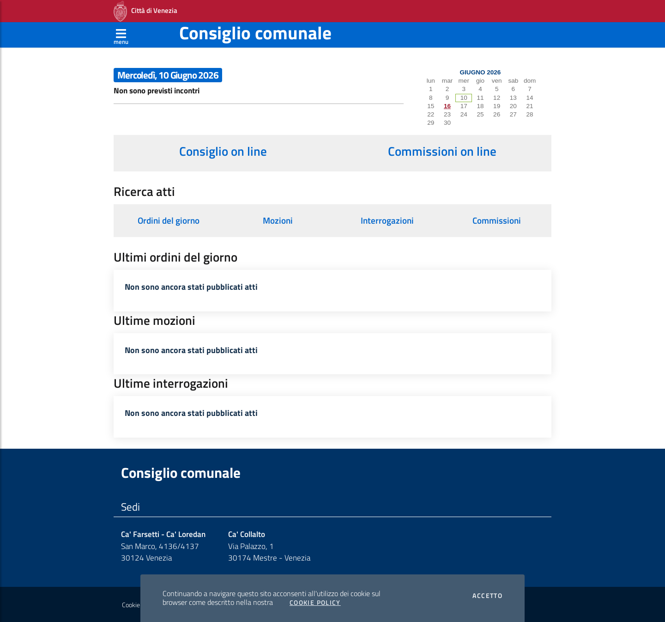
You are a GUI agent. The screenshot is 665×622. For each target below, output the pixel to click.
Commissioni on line (442, 151)
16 (447, 106)
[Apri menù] (121, 35)
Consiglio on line (223, 151)
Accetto (487, 595)
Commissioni (496, 220)
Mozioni (278, 220)
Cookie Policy (315, 602)
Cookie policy (139, 605)
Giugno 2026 (480, 72)
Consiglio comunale (255, 32)
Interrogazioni (387, 220)
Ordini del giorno (169, 220)
